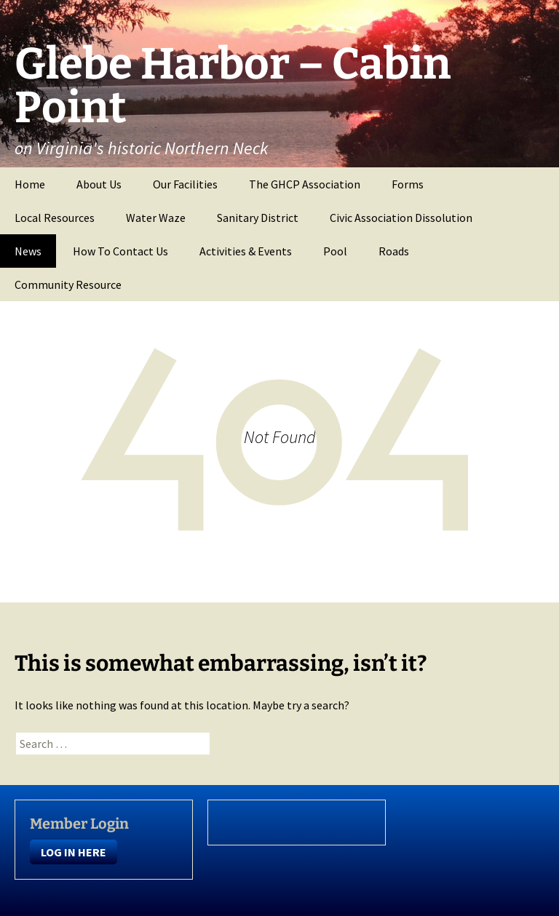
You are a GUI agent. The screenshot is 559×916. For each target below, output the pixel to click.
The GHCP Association (304, 184)
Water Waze (156, 217)
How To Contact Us (120, 251)
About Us (99, 184)
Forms (408, 184)
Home (30, 184)
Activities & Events (245, 251)
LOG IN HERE (73, 852)
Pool (335, 251)
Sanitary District (257, 217)
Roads (393, 251)
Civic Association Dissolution (401, 217)
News (28, 251)
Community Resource (68, 284)
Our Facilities (185, 184)
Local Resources (55, 217)
